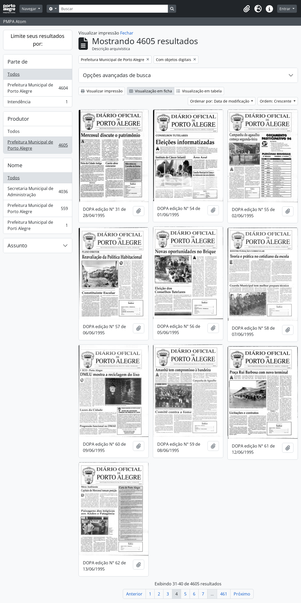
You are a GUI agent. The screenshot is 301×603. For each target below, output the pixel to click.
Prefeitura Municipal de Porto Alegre (37, 88)
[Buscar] (113, 9)
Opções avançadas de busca (117, 75)
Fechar (126, 33)
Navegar (29, 8)
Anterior (134, 594)
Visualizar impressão (102, 91)
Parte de (17, 61)
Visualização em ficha (150, 91)
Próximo (242, 594)
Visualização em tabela (199, 91)
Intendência (37, 103)
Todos (14, 74)
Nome (15, 165)
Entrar (285, 8)
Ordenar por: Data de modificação (220, 101)
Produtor (18, 118)
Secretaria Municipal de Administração (37, 192)
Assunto (17, 245)
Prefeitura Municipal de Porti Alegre (37, 225)
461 (223, 594)
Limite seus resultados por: (37, 39)
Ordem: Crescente (276, 101)
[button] (246, 9)
